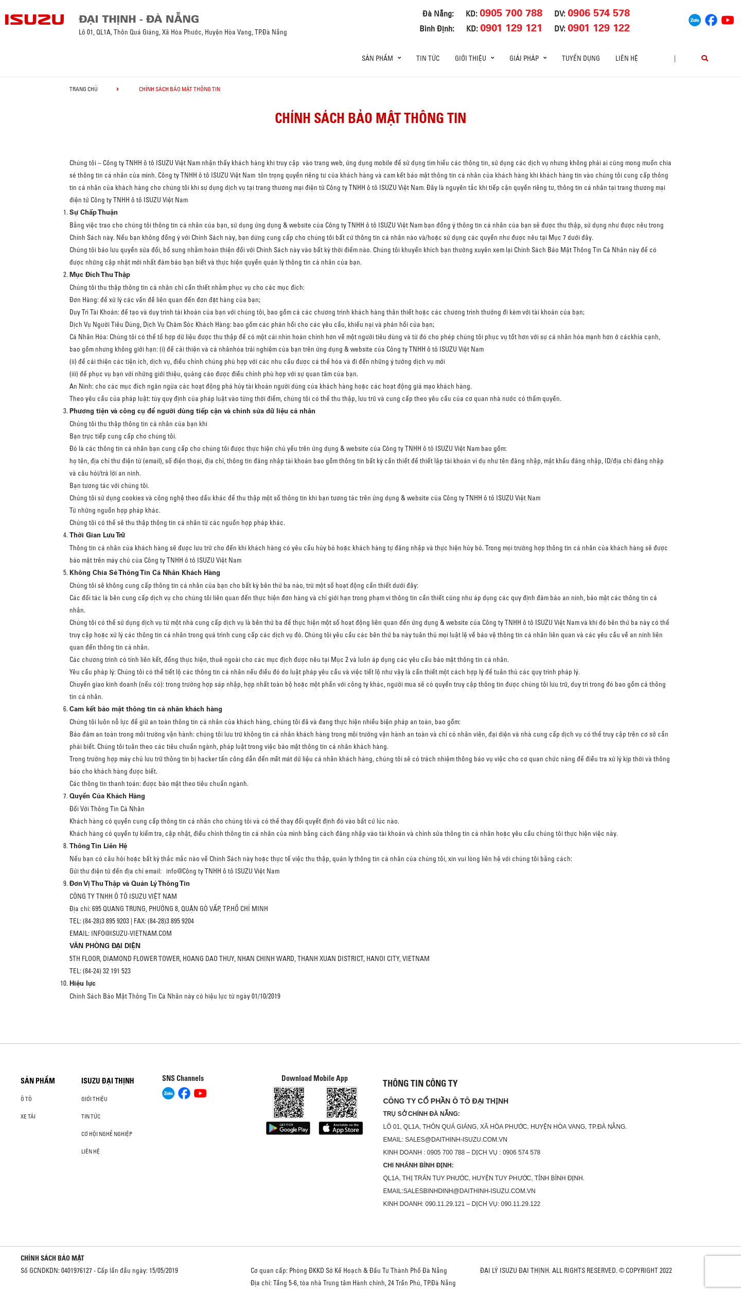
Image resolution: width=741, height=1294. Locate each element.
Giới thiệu (94, 1099)
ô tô (26, 1099)
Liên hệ (626, 58)
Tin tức (427, 58)
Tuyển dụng (581, 58)
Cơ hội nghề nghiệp (106, 1134)
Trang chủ (83, 89)
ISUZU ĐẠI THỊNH (107, 1081)
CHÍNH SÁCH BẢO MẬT (52, 1258)
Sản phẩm (38, 1081)
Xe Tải (28, 1116)
